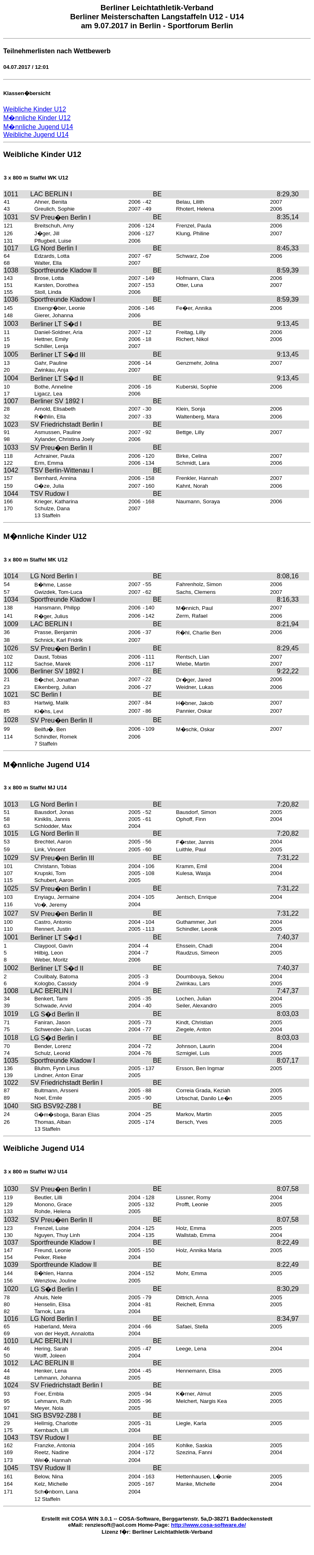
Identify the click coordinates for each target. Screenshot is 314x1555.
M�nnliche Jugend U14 (38, 126)
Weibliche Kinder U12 (34, 109)
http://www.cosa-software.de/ (208, 1525)
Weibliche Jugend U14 (36, 134)
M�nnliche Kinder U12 (37, 117)
